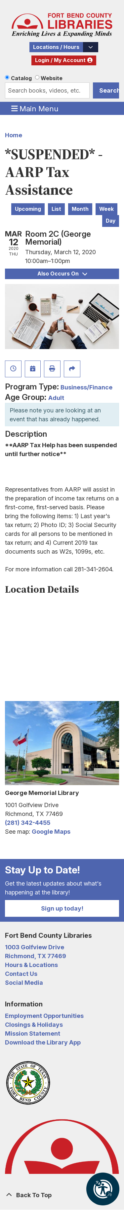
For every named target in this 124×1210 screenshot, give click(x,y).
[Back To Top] (62, 1195)
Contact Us (21, 973)
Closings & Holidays (34, 1024)
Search (109, 90)
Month (80, 209)
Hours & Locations (31, 964)
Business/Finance (86, 387)
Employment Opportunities (44, 1015)
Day (110, 221)
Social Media (24, 982)
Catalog (21, 78)
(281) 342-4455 (27, 822)
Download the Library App (43, 1042)
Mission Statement (32, 1033)
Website (51, 78)
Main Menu (35, 108)
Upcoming (28, 209)
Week (106, 209)
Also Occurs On (62, 274)
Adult (56, 397)
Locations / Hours (56, 47)
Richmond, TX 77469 (35, 956)
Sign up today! (62, 908)
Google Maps (51, 831)
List (56, 209)
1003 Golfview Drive (34, 947)
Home (13, 135)
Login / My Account (60, 60)
